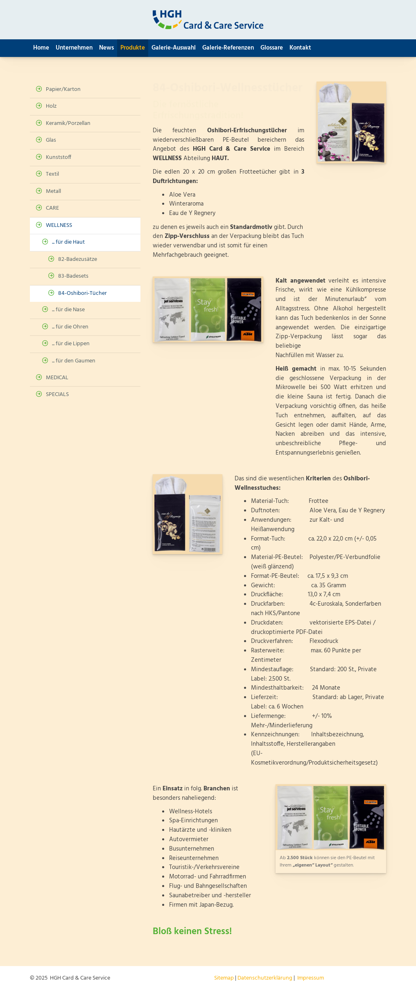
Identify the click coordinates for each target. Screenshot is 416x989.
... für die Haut (68, 242)
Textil (52, 174)
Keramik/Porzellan (68, 123)
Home (41, 48)
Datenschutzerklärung (264, 978)
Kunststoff (58, 157)
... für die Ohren (70, 327)
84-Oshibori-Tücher (82, 293)
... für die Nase (68, 310)
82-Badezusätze (77, 259)
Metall (53, 191)
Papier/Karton (63, 89)
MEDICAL (57, 377)
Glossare (271, 48)
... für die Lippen (71, 343)
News (106, 48)
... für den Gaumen (73, 361)
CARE (52, 208)
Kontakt (300, 48)
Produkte (132, 48)
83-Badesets (73, 276)
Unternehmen (74, 48)
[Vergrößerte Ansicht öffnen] (351, 122)
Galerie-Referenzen (228, 48)
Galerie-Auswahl (173, 48)
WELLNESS (59, 225)
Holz (51, 106)
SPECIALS (57, 394)
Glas (51, 140)
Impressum (310, 978)
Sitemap (224, 978)
